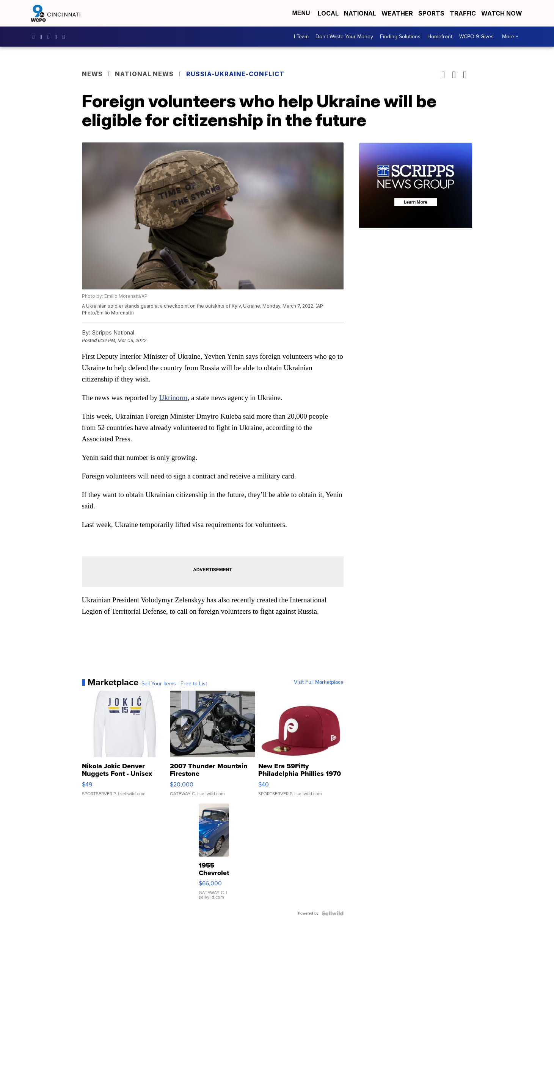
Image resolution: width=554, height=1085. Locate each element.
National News (144, 74)
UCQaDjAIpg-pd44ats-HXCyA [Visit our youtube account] (58, 37)
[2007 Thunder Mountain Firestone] (212, 747)
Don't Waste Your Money (344, 37)
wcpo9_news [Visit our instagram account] (43, 37)
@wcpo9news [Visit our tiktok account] (66, 37)
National (360, 13)
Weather (397, 13)
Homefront (439, 37)
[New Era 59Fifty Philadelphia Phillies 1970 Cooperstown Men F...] (301, 747)
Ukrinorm (173, 398)
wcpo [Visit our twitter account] (50, 37)
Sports (431, 13)
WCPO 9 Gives (476, 37)
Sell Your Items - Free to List (174, 683)
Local (328, 13)
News (92, 74)
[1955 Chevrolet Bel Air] (214, 855)
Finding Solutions (400, 37)
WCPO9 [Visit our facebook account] (36, 37)
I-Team (301, 37)
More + (510, 37)
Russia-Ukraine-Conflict (235, 74)
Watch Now (502, 13)
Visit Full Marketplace (319, 682)
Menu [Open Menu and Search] (301, 13)
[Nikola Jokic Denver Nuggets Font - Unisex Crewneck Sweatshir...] (124, 747)
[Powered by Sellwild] (333, 913)
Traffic (463, 13)
